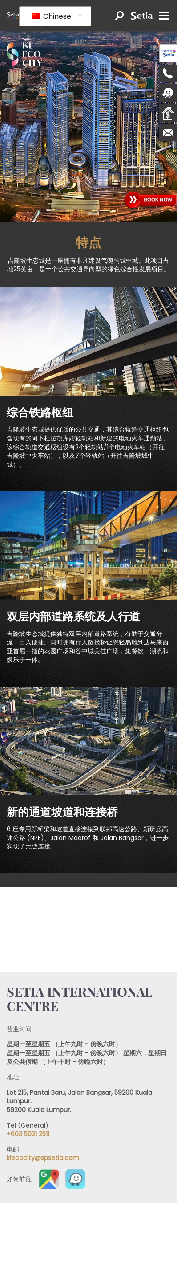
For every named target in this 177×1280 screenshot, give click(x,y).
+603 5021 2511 (28, 1133)
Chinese (51, 16)
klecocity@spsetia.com (43, 1157)
